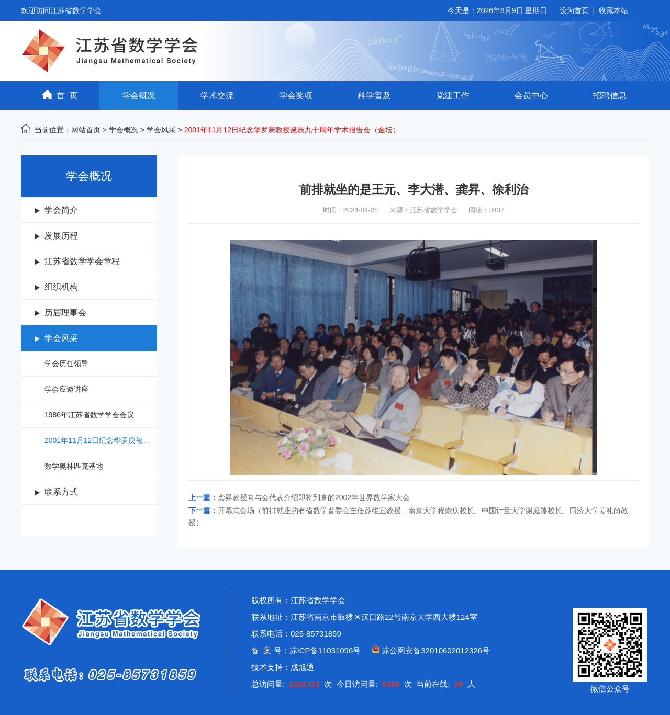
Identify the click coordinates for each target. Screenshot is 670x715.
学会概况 (138, 95)
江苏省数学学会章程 (82, 261)
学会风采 (161, 130)
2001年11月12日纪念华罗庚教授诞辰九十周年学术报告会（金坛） (100, 440)
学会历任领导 (66, 363)
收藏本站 (613, 10)
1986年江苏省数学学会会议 (89, 415)
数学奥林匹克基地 (73, 466)
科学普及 (374, 95)
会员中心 (531, 95)
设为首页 (574, 10)
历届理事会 (65, 312)
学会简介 (61, 210)
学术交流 (217, 95)
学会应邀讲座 (66, 389)
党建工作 (453, 95)
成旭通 (302, 667)
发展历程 (61, 235)
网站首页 (85, 130)
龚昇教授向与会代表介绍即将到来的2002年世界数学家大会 (314, 497)
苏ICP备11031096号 (325, 650)
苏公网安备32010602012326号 (436, 650)
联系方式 (61, 491)
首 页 (60, 95)
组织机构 (61, 286)
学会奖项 (295, 95)
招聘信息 (610, 95)
